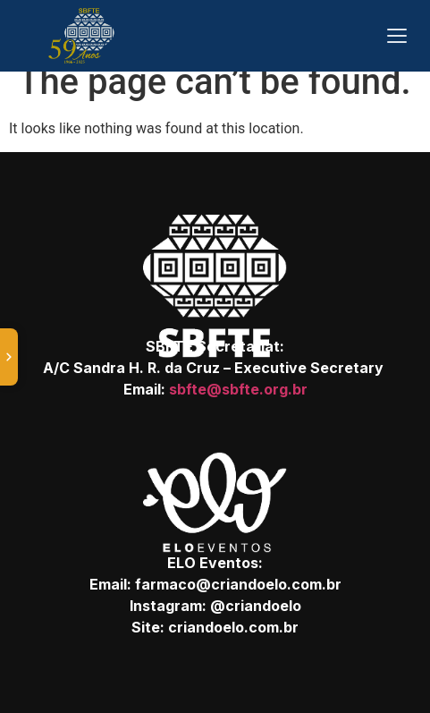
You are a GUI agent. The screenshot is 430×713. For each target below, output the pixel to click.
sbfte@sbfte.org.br (238, 389)
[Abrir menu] (397, 35)
